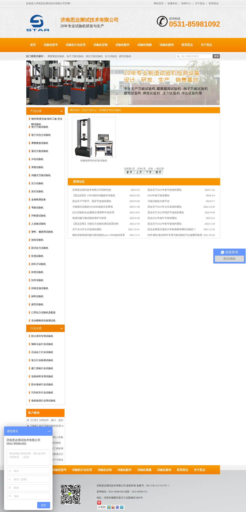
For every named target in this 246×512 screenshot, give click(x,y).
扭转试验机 (37, 239)
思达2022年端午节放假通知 (162, 218)
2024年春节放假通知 (158, 195)
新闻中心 (186, 3)
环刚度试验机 (38, 215)
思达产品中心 (89, 110)
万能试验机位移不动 (158, 201)
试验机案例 (166, 44)
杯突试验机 (37, 272)
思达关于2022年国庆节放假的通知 (166, 212)
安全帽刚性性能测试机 (43, 320)
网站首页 (159, 3)
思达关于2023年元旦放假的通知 (165, 206)
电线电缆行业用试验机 (43, 400)
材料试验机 (37, 296)
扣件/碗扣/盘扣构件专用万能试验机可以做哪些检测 (175, 235)
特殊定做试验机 (39, 288)
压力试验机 (37, 183)
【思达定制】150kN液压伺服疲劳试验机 (93, 195)
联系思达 (214, 3)
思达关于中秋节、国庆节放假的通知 (91, 201)
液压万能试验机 (94, 56)
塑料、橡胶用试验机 (42, 231)
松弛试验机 (37, 256)
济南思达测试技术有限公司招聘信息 (91, 189)
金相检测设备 (38, 199)
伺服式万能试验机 (41, 175)
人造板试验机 (38, 223)
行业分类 (36, 328)
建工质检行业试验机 (42, 368)
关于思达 (200, 3)
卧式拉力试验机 (39, 248)
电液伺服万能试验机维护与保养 (89, 218)
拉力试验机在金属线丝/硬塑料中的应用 (93, 212)
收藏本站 (172, 3)
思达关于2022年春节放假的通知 (165, 223)
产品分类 (36, 111)
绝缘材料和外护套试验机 (93, 160)
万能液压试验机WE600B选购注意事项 (92, 206)
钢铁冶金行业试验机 (42, 344)
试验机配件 (122, 44)
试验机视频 (144, 44)
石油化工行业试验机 (42, 352)
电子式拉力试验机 (41, 135)
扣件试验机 (37, 280)
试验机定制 (100, 44)
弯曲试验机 (37, 207)
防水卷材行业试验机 (42, 384)
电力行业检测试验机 (42, 360)
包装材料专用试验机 (42, 376)
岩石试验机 (37, 191)
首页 (33, 44)
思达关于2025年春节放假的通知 (165, 189)
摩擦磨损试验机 (56, 56)
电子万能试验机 (75, 56)
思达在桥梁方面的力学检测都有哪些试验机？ (172, 229)
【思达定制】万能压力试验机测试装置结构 (95, 223)
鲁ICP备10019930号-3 (157, 485)
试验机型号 (51, 44)
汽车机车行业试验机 (42, 392)
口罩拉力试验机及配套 (43, 312)
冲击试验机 (37, 159)
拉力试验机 (111, 56)
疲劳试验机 (125, 56)
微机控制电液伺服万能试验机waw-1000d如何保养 (98, 235)
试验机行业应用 (76, 44)
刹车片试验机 (38, 264)
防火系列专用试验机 (42, 336)
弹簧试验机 (37, 167)
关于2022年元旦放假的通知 (86, 229)
